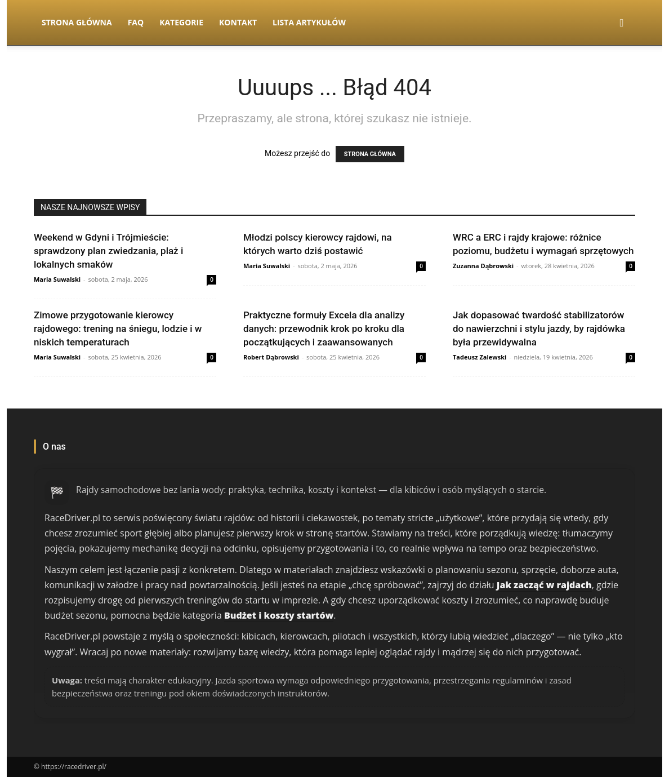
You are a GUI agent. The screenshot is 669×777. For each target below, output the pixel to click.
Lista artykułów (309, 22)
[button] (621, 23)
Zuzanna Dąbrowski (483, 265)
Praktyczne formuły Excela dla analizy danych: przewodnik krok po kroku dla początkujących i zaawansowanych (323, 328)
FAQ (136, 22)
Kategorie (181, 22)
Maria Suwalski (57, 279)
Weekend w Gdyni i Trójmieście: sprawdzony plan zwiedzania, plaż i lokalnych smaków (108, 251)
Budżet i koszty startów (278, 615)
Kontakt (238, 22)
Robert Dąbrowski (271, 357)
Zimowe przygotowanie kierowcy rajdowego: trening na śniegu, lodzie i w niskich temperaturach (118, 328)
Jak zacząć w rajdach (544, 585)
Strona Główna (77, 22)
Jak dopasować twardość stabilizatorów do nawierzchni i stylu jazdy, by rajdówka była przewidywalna (539, 328)
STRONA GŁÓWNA (370, 154)
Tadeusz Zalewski (479, 357)
